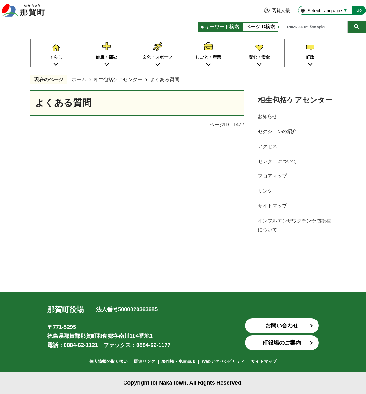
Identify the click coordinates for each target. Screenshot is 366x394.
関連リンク (144, 361)
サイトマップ (264, 361)
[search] (317, 27)
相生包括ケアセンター (118, 79)
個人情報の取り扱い (108, 361)
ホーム (79, 79)
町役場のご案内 (282, 343)
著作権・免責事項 (178, 361)
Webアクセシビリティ (223, 361)
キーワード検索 (222, 26)
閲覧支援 (281, 10)
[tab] (220, 27)
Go (359, 10)
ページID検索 (260, 26)
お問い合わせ (281, 326)
